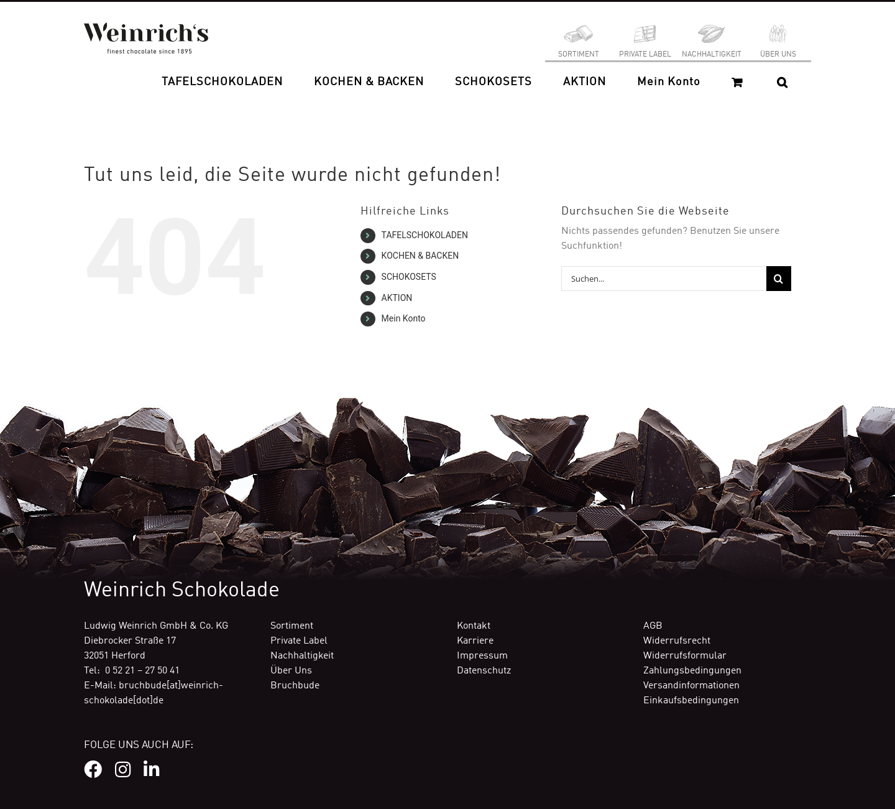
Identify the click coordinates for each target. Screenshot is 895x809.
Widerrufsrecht (676, 641)
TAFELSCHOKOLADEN (425, 235)
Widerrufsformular (685, 656)
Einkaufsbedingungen (691, 701)
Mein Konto (404, 318)
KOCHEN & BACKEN (420, 256)
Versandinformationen (691, 686)
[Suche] (778, 278)
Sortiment (291, 626)
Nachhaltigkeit (302, 656)
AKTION (397, 298)
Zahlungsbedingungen (692, 671)
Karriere (475, 641)
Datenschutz (484, 671)
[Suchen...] (663, 278)
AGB (653, 626)
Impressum (482, 656)
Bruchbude (294, 686)
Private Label (299, 641)
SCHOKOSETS (409, 277)
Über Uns (291, 671)
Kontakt (473, 626)
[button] (782, 82)
